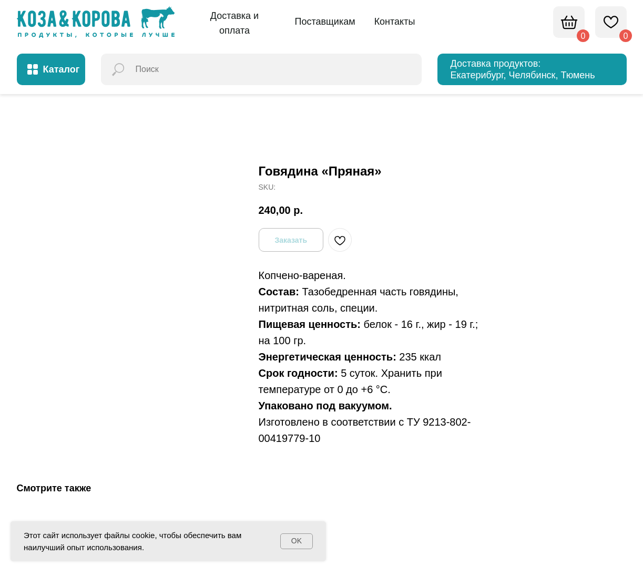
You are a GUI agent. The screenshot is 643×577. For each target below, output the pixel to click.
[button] (235, 23)
